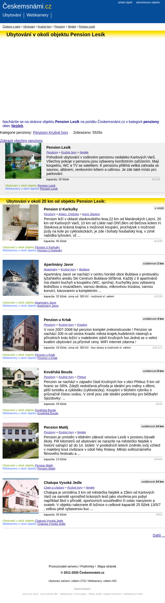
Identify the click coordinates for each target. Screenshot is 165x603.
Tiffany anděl (94, 594)
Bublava (84, 269)
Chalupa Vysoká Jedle (63, 483)
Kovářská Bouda (58, 372)
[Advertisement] (81, 76)
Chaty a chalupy (54, 487)
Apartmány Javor (58, 264)
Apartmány (50, 269)
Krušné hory (45, 26)
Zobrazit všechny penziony (21, 141)
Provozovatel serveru (63, 566)
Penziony (59, 26)
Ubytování (12, 15)
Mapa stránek (106, 566)
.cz (27, 6)
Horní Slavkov (91, 214)
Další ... (159, 535)
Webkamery (37, 15)
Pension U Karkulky (61, 209)
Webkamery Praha (133, 594)
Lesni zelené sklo (49, 594)
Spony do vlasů (30, 594)
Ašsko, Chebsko (69, 214)
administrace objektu (148, 2)
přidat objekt (125, 2)
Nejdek (72, 26)
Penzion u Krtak (57, 320)
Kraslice (82, 324)
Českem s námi (11, 26)
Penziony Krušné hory (50, 132)
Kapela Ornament (112, 594)
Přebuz (81, 376)
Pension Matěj (56, 427)
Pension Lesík (87, 26)
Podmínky (87, 566)
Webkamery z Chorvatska (73, 594)
